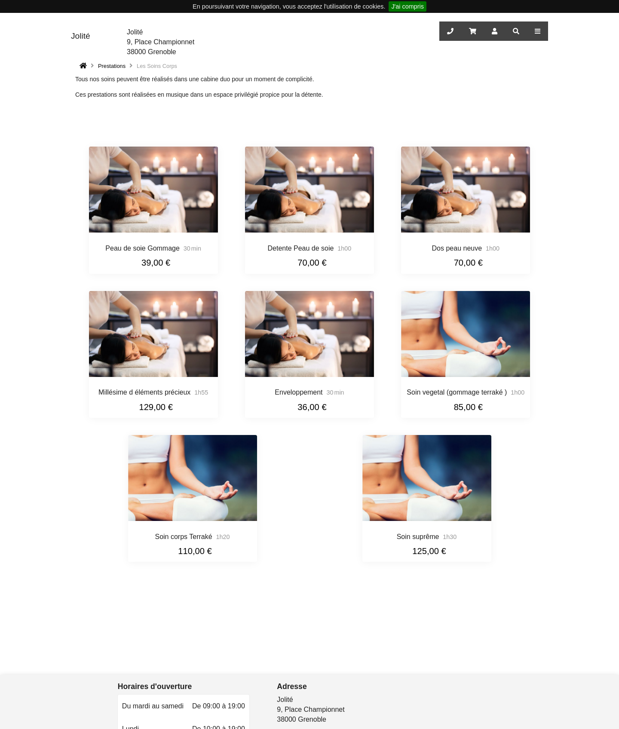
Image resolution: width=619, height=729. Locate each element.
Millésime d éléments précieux (144, 392)
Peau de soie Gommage (142, 248)
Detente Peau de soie (301, 248)
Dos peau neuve (457, 248)
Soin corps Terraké (183, 536)
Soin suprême (418, 536)
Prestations (112, 66)
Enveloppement (298, 392)
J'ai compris (407, 6)
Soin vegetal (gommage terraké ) (457, 392)
